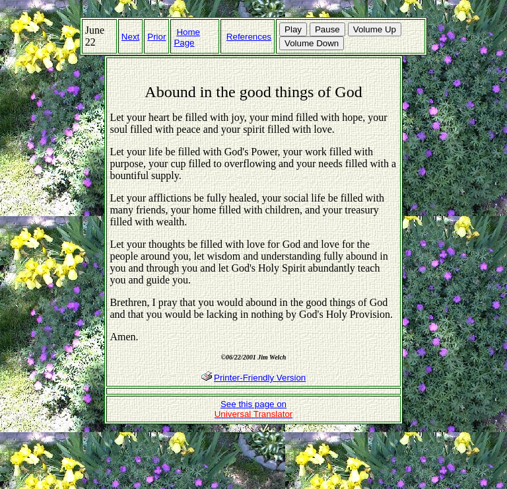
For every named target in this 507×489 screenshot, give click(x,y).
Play (293, 29)
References (248, 37)
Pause (327, 29)
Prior (156, 37)
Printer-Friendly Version (260, 378)
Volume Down (312, 43)
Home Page (187, 37)
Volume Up (374, 29)
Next (130, 37)
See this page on (254, 409)
